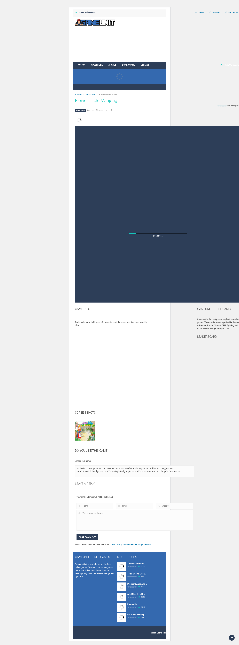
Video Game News (159, 633)
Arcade (112, 65)
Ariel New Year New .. (137, 594)
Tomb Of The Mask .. (136, 574)
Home (79, 94)
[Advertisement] (158, 148)
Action (81, 65)
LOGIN (201, 12)
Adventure (97, 65)
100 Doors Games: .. (136, 563)
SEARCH (216, 12)
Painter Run (132, 604)
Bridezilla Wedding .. (136, 614)
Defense (145, 65)
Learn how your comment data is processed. (131, 544)
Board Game (128, 65)
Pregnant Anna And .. (137, 584)
